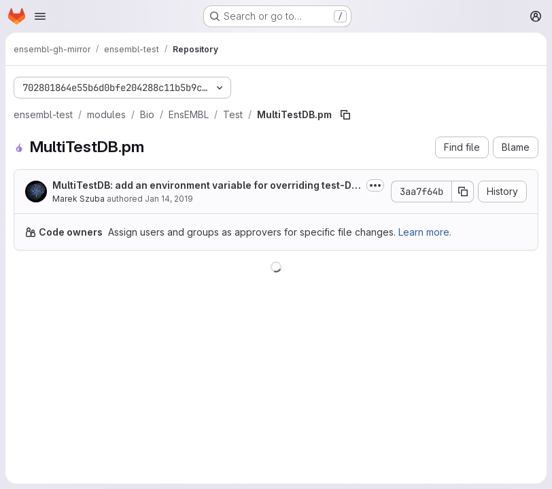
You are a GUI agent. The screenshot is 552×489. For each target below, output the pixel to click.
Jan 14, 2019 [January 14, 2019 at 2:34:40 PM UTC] (169, 199)
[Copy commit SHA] (463, 191)
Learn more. (424, 232)
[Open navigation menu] (40, 16)
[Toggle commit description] (375, 185)
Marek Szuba (78, 199)
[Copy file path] (345, 115)
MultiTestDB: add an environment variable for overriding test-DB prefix (205, 185)
